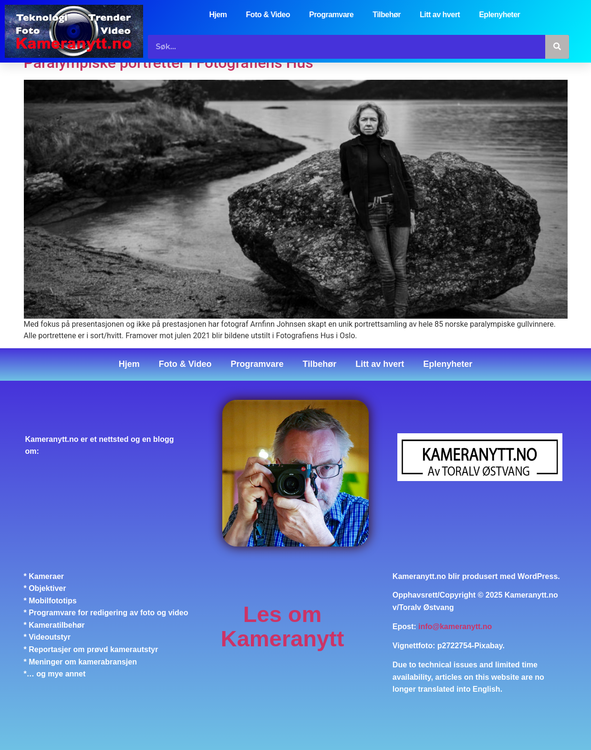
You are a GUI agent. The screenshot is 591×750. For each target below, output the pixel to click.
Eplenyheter (499, 15)
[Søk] (557, 47)
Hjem (218, 15)
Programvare (331, 15)
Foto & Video (268, 15)
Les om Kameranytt (282, 626)
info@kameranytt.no (455, 626)
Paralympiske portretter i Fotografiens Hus (168, 63)
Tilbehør (387, 15)
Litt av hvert (440, 15)
